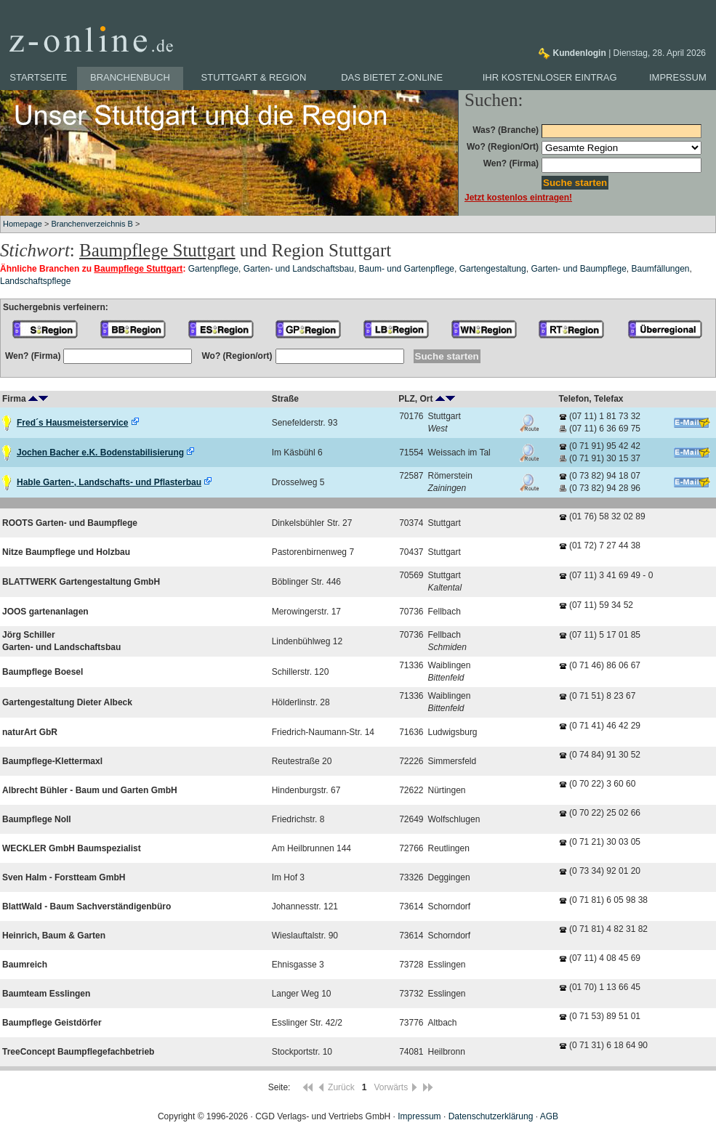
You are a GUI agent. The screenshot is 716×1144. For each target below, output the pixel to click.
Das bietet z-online (392, 77)
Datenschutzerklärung (491, 1116)
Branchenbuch (130, 77)
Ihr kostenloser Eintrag (550, 77)
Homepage (22, 223)
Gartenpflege (213, 269)
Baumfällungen (660, 269)
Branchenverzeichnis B (92, 223)
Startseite (38, 77)
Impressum (678, 77)
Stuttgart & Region (254, 77)
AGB (549, 1116)
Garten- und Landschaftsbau (299, 269)
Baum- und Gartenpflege (406, 269)
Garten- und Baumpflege (578, 269)
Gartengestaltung (492, 269)
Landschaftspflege (35, 281)
